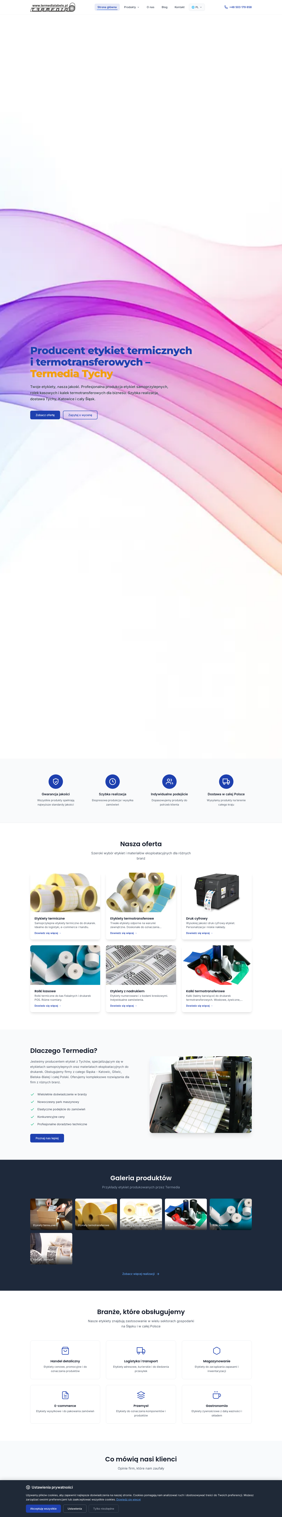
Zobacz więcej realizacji (141, 1274)
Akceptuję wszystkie (43, 1508)
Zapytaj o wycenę (80, 415)
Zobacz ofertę (45, 415)
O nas (150, 7)
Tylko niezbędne (103, 1508)
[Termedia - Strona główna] (52, 7)
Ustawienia (75, 1508)
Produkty (132, 7)
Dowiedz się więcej (128, 1499)
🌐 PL (197, 7)
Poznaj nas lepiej (47, 1138)
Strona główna (107, 7)
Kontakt (180, 7)
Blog (165, 7)
